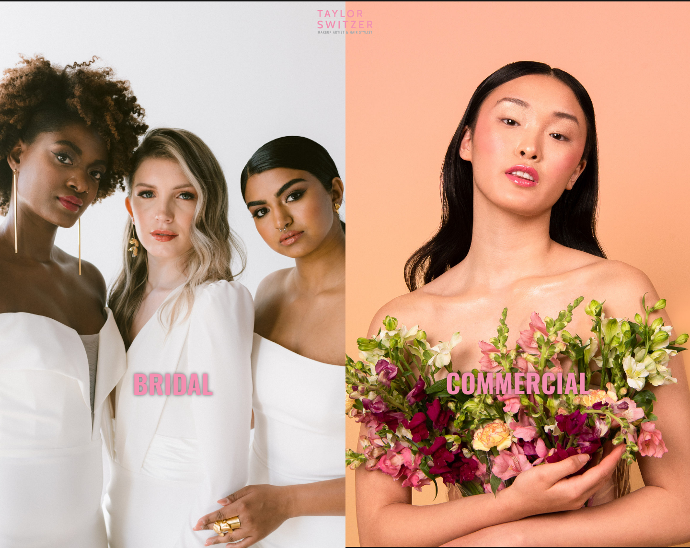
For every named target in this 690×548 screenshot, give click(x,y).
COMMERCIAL (518, 382)
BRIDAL (173, 383)
